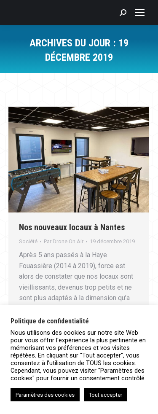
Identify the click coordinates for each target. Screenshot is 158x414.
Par (63, 241)
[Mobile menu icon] (140, 13)
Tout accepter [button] (105, 395)
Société (28, 241)
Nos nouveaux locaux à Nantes (72, 227)
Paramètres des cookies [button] (45, 395)
